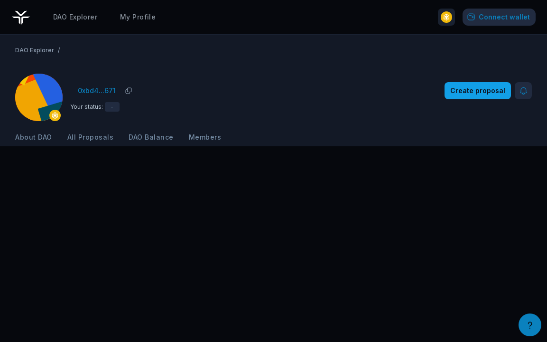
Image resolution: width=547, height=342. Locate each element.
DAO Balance (151, 137)
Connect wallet (497, 17)
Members (205, 137)
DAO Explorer (75, 17)
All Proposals (90, 137)
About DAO (33, 137)
